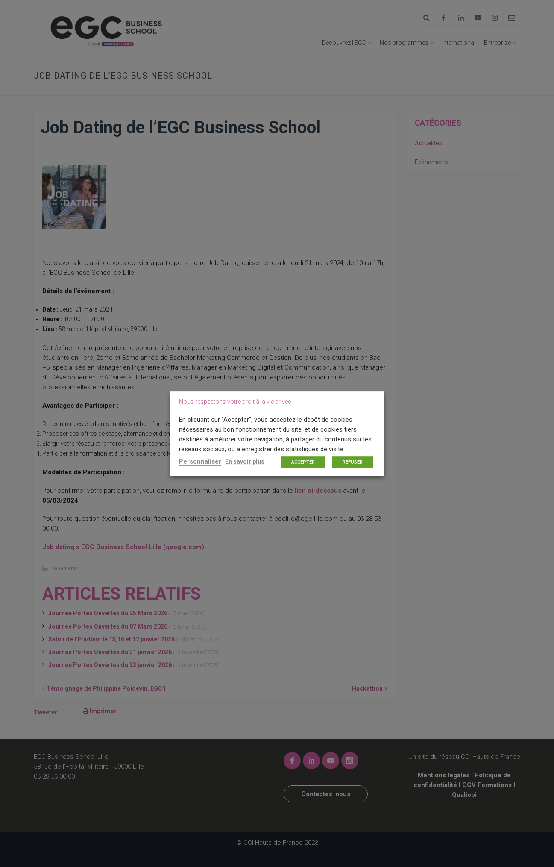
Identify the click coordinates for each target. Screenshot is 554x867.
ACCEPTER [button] (303, 462)
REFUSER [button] (353, 462)
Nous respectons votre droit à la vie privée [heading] (235, 401)
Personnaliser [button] (200, 461)
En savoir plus (244, 461)
